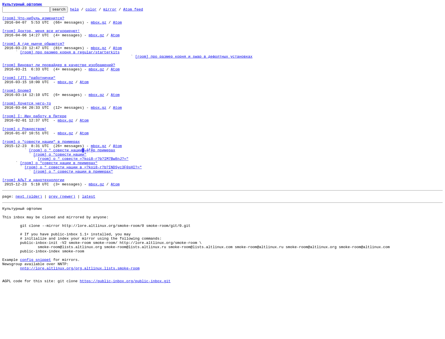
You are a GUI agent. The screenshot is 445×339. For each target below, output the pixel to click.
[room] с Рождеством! (24, 153)
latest (88, 232)
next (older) (29, 232)
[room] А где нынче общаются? (33, 51)
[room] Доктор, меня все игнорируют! (41, 35)
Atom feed (142, 10)
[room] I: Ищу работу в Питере (34, 138)
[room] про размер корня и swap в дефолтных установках (193, 66)
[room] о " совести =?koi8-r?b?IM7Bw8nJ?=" (83, 189)
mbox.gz (98, 25)
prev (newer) (62, 232)
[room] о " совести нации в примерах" (73, 204)
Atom (117, 25)
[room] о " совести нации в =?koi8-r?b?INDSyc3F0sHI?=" (83, 199)
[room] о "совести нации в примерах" (58, 194)
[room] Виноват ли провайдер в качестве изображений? (58, 76)
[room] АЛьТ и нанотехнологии (33, 214)
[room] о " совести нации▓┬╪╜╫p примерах (72, 178)
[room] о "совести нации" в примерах (41, 168)
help (83, 10)
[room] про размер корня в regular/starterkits (69, 61)
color (99, 10)
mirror (118, 10)
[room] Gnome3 (16, 107)
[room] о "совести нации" (59, 184)
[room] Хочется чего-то (26, 122)
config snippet (35, 307)
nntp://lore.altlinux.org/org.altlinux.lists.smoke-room (79, 317)
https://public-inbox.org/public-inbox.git (125, 332)
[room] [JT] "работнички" (28, 92)
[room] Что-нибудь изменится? (33, 20)
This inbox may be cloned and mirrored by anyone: (55, 256)
